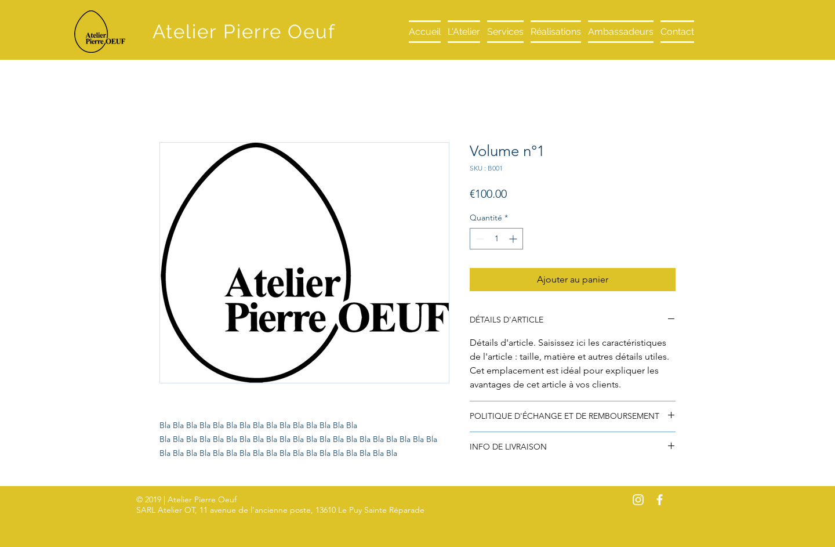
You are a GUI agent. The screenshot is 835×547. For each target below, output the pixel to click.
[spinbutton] (496, 239)
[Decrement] (478, 239)
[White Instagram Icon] (638, 499)
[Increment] (514, 239)
